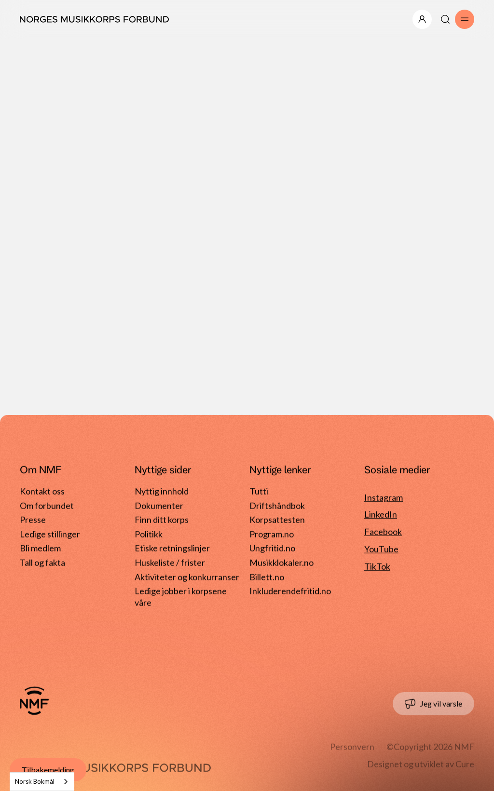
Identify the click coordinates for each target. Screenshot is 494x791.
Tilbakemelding (48, 769)
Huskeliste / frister (170, 562)
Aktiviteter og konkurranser (187, 576)
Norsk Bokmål (35, 781)
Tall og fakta (42, 562)
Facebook (383, 531)
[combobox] (42, 781)
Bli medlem (40, 548)
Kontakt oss (42, 491)
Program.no (271, 534)
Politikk (149, 534)
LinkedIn (380, 514)
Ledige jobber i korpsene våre (181, 593)
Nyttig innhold (162, 491)
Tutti (258, 491)
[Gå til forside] (34, 700)
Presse (33, 519)
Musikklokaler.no (281, 562)
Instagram (383, 497)
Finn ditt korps (162, 519)
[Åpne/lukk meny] (422, 19)
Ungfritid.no (272, 548)
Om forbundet (47, 505)
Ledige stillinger (50, 534)
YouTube (381, 549)
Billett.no (266, 576)
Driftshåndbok (277, 505)
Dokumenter (159, 505)
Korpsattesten (277, 519)
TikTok (377, 566)
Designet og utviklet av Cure (420, 764)
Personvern (352, 746)
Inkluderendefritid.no (290, 591)
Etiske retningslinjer (172, 548)
